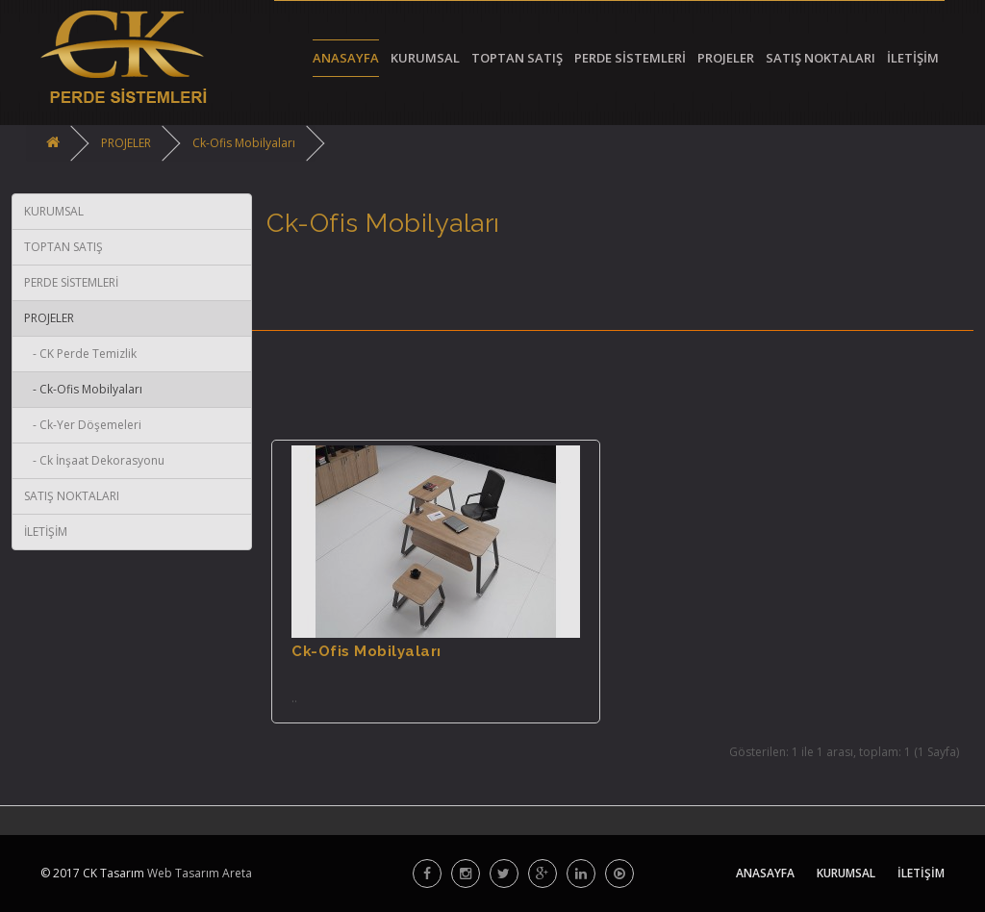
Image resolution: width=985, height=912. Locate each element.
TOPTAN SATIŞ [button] (517, 57)
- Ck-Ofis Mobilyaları (83, 389)
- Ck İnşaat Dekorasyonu (94, 460)
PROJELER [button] (725, 57)
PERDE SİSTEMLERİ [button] (630, 57)
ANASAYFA (346, 57)
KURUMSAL (54, 211)
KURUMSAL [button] (425, 57)
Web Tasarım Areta (198, 873)
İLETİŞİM (913, 57)
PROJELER (126, 143)
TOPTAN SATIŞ (63, 247)
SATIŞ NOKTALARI (820, 57)
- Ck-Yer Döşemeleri (82, 425)
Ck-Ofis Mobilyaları (243, 143)
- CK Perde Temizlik (80, 353)
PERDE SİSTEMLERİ (71, 282)
